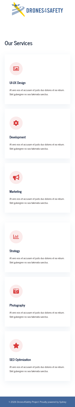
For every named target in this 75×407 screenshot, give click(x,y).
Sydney (62, 402)
